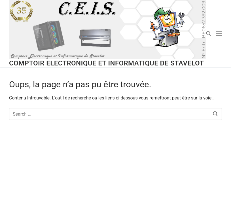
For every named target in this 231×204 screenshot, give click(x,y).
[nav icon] (219, 34)
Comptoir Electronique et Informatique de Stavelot (106, 63)
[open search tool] (208, 33)
